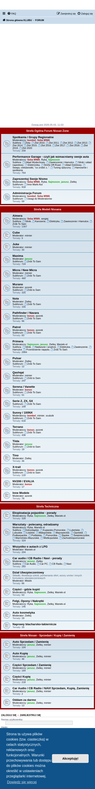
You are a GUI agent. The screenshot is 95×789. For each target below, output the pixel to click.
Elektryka (53, 221)
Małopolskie (44, 532)
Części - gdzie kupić (26, 589)
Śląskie (64, 535)
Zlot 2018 (73, 145)
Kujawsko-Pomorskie (53, 530)
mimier (28, 235)
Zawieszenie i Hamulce (60, 162)
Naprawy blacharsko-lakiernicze (34, 624)
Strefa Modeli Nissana (47, 209)
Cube (16, 232)
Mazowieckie (61, 532)
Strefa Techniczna (47, 506)
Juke (16, 244)
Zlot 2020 (25, 148)
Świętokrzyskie (80, 535)
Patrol (17, 327)
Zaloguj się (8, 715)
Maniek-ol (62, 344)
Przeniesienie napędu (36, 349)
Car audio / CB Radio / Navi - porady (37, 558)
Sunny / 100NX (23, 412)
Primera (18, 341)
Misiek (28, 580)
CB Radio (55, 563)
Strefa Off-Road (51, 165)
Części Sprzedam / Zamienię (32, 665)
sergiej (44, 218)
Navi (67, 563)
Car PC (42, 563)
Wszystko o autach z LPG (30, 546)
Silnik (26, 221)
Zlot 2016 (44, 145)
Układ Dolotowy (71, 165)
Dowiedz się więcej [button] (22, 782)
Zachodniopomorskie (72, 538)
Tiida (16, 441)
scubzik (50, 415)
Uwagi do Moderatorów (38, 198)
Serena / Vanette (24, 386)
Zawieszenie (79, 347)
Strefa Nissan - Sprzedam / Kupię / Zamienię (47, 635)
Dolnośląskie (30, 530)
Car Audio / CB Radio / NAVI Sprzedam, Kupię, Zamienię (51, 688)
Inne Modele (21, 492)
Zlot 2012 (66, 142)
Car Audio (29, 563)
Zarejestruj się (30, 715)
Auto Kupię (20, 653)
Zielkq (73, 181)
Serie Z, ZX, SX (23, 401)
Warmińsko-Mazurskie (26, 538)
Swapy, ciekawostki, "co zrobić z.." (49, 166)
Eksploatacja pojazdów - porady (34, 512)
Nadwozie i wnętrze (44, 347)
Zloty (26, 142)
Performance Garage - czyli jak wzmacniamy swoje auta (51, 156)
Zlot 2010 (38, 142)
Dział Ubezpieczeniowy (28, 572)
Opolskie (77, 532)
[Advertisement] (47, 73)
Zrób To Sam (32, 261)
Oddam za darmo (24, 700)
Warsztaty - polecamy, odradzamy (36, 524)
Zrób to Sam (32, 290)
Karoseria (38, 221)
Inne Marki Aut (33, 184)
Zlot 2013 (80, 142)
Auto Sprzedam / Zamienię (31, 641)
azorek (28, 287)
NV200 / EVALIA (23, 481)
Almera (17, 215)
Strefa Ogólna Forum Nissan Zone (47, 130)
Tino (16, 455)
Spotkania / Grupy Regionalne (33, 137)
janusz (65, 181)
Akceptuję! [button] (70, 758)
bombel (31, 140)
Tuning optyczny (60, 167)
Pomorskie (50, 535)
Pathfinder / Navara (26, 312)
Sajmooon (54, 159)
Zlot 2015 (30, 145)
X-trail (17, 467)
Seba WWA (43, 140)
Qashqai (18, 372)
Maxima (18, 255)
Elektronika (32, 165)
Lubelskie (73, 530)
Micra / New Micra (25, 270)
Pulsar (17, 358)
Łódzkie (29, 532)
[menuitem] (11, 13)
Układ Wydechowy (33, 162)
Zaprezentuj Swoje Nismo (30, 178)
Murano (18, 284)
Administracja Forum (27, 193)
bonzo (30, 315)
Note (16, 298)
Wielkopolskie (49, 538)
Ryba (44, 159)
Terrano (18, 426)
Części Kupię (21, 676)
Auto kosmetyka (24, 612)
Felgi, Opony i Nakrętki (28, 601)
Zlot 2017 (58, 145)
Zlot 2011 (52, 142)
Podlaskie (35, 535)
